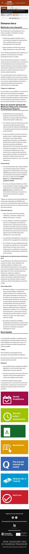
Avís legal (6, 541)
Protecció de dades (15, 541)
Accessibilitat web (10, 544)
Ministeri (12, 217)
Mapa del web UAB (21, 544)
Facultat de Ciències (20, 3)
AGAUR (13, 118)
